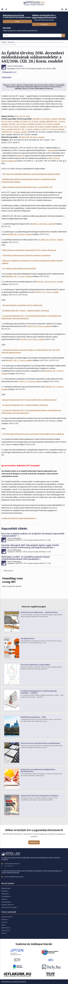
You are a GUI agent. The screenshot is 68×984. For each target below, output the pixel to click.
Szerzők (4, 922)
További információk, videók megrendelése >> (18, 518)
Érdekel (17, 21)
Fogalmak (4, 891)
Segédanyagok (6, 902)
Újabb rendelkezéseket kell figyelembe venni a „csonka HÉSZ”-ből (27, 187)
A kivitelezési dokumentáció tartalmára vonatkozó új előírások (26, 255)
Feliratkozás (44, 24)
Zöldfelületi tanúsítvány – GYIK (33, 717)
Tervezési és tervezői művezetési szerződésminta (40, 743)
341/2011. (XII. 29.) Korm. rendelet (21, 124)
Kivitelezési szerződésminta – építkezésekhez (39, 612)
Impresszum (5, 930)
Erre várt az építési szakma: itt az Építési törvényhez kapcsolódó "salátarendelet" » (32, 534)
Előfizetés (4, 919)
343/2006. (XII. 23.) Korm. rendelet (19, 234)
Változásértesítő (7, 917)
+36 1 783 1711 (9, 866)
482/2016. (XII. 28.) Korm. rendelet (31, 137)
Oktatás (4, 933)
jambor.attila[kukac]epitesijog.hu (14, 877)
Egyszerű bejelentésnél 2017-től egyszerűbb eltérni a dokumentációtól (29, 400)
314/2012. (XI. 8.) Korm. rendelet (39, 127)
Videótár (4, 899)
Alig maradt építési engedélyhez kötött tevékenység (22, 305)
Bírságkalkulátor (27, 638)
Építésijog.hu (8, 571)
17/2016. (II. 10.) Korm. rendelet (52, 129)
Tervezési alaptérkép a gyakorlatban (35, 665)
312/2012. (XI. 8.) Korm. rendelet (47, 124)
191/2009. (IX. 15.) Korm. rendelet (33, 121)
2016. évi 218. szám (22, 116)
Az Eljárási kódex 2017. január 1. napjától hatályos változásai (25, 311)
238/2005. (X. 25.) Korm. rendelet (45, 119)
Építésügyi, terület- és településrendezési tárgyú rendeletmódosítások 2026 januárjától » (25, 558)
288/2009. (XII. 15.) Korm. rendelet (19, 276)
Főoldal (3, 42)
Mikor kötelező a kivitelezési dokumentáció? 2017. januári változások (29, 250)
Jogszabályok (6, 896)
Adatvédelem (5, 928)
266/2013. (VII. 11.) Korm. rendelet (19, 360)
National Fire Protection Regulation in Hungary (39, 796)
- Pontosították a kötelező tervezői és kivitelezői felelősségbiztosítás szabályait (32, 434)
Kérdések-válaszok (7, 905)
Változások (10, 42)
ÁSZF (3, 925)
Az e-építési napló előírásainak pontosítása (19, 268)
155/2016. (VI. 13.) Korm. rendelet (14, 132)
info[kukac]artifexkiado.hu (12, 863)
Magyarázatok (6, 888)
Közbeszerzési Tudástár (9, 907)
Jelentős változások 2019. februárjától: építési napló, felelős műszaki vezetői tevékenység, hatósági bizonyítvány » (30, 546)
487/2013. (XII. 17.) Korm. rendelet (26, 129)
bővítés (19, 156)
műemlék (52, 150)
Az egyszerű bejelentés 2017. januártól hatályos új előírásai (25, 405)
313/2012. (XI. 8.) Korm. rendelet (13, 127)
